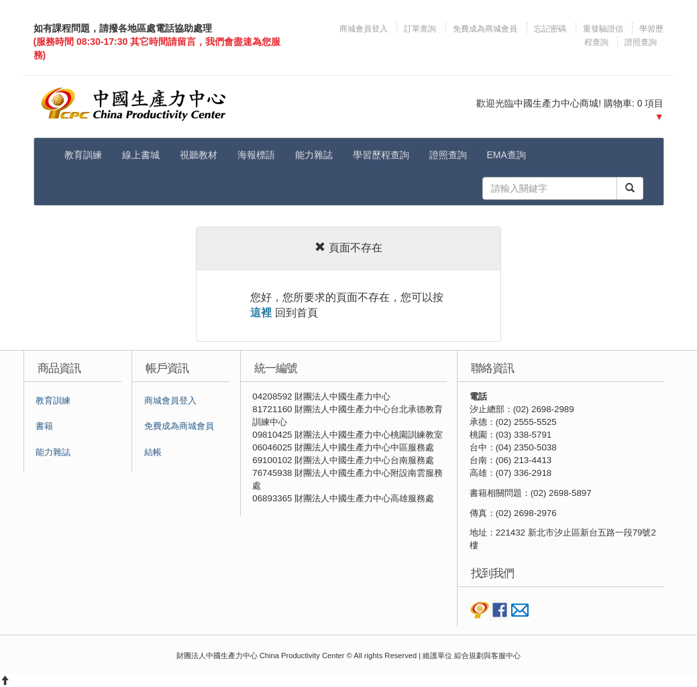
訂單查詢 (420, 29)
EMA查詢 (506, 154)
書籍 (44, 426)
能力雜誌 (314, 154)
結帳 (153, 452)
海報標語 (256, 154)
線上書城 (141, 154)
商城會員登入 (364, 29)
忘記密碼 (550, 29)
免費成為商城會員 (485, 29)
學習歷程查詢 (381, 154)
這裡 (261, 312)
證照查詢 (641, 42)
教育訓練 (83, 154)
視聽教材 (198, 154)
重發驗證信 (603, 29)
